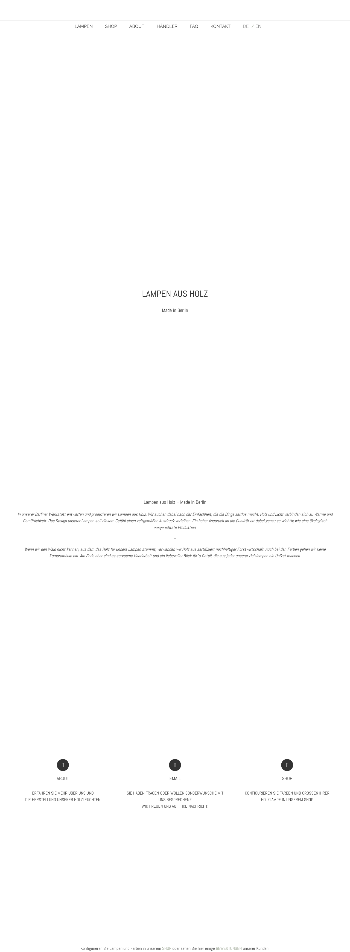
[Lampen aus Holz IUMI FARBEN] (257, 586)
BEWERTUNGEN (229, 948)
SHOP (166, 948)
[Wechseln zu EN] (256, 26)
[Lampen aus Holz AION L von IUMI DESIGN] (92, 586)
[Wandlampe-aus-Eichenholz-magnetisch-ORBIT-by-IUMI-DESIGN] (257, 326)
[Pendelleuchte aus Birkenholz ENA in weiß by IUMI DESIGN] (92, 326)
